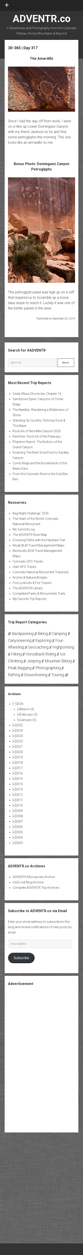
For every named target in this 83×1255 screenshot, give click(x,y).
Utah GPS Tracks (24, 567)
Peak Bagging (19, 667)
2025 (19, 725)
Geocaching (38, 647)
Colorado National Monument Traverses (41, 572)
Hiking (16, 654)
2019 (19, 757)
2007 (19, 821)
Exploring (43, 640)
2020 (19, 752)
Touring (57, 674)
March (27, 709)
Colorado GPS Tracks (28, 561)
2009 (19, 811)
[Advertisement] (41, 1059)
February (28, 714)
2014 (19, 784)
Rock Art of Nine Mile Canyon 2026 (37, 431)
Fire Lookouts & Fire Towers (32, 583)
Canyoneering (19, 640)
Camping (59, 633)
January (28, 720)
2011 (19, 800)
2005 (19, 832)
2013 (19, 789)
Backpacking (23, 633)
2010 (19, 805)
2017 (19, 768)
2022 (19, 741)
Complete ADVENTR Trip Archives (36, 887)
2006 (19, 827)
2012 (19, 794)
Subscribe (21, 958)
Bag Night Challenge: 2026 (31, 513)
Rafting (14, 674)
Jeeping (34, 661)
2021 (19, 746)
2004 (19, 837)
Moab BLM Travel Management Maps (38, 545)
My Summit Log (24, 529)
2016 (19, 773)
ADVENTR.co (42, 19)
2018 (19, 762)
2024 (19, 730)
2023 (19, 736)
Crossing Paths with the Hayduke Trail (39, 540)
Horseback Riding (41, 654)
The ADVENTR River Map (30, 534)
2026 (19, 704)
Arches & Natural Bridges (30, 577)
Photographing (48, 667)
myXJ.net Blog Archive (28, 882)
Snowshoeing (35, 674)
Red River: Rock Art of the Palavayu (37, 436)
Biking (43, 633)
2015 (19, 778)
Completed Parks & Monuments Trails (39, 593)
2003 (19, 843)
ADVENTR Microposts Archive (34, 877)
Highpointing (63, 647)
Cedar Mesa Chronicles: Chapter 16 (37, 393)
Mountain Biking (58, 661)
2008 (19, 816)
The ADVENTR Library (28, 588)
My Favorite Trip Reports (29, 599)
